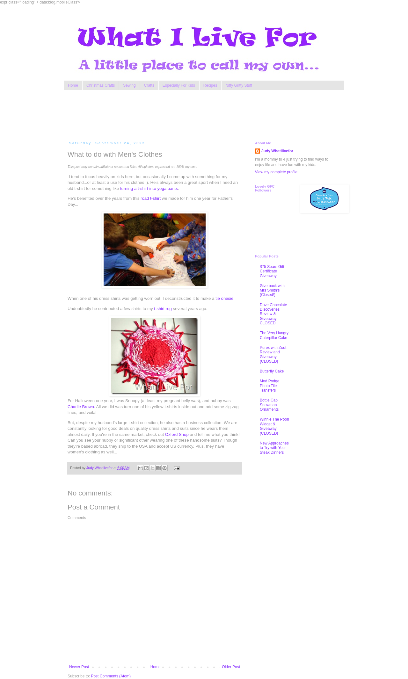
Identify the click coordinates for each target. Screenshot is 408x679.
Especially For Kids (179, 85)
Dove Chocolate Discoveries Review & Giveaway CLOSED (273, 314)
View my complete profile (276, 172)
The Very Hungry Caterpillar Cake (274, 335)
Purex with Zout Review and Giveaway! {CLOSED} (273, 354)
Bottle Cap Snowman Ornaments (269, 405)
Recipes (210, 85)
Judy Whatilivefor (277, 151)
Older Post (231, 667)
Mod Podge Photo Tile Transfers (269, 386)
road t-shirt (151, 198)
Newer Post (79, 667)
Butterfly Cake (272, 371)
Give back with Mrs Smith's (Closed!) (272, 290)
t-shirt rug (163, 308)
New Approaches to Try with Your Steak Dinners (274, 448)
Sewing (129, 85)
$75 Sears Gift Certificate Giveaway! (272, 271)
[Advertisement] (189, 114)
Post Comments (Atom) (111, 676)
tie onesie (224, 298)
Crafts (149, 85)
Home (73, 85)
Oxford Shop (177, 434)
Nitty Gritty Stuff (238, 85)
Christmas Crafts (100, 85)
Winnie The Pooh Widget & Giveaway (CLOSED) (274, 426)
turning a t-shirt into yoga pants (149, 188)
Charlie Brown (81, 406)
